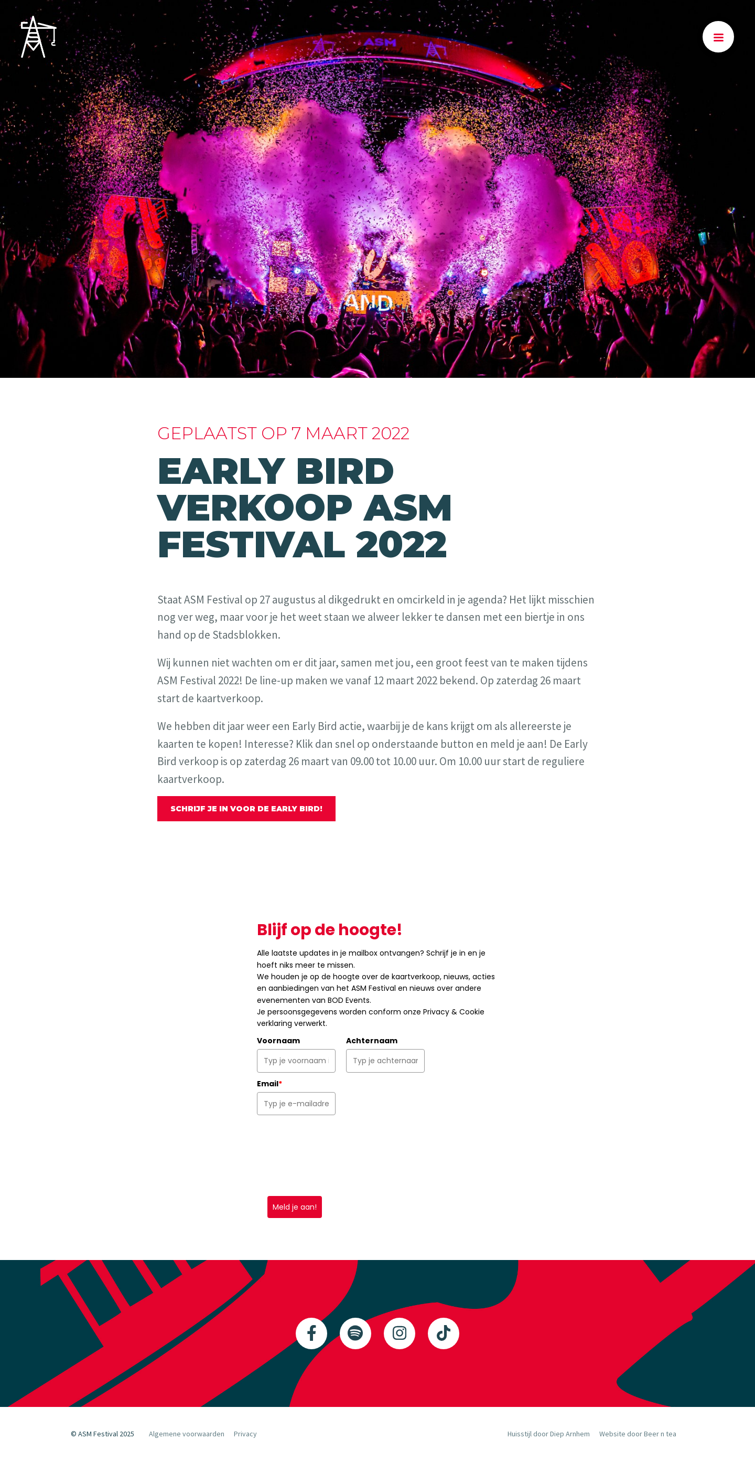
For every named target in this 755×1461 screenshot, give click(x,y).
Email (269, 1083)
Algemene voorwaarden (186, 1433)
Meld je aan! (295, 1207)
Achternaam (371, 1040)
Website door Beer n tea (637, 1433)
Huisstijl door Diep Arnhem (549, 1433)
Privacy (245, 1433)
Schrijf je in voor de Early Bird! (246, 808)
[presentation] (336, 1155)
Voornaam (278, 1040)
